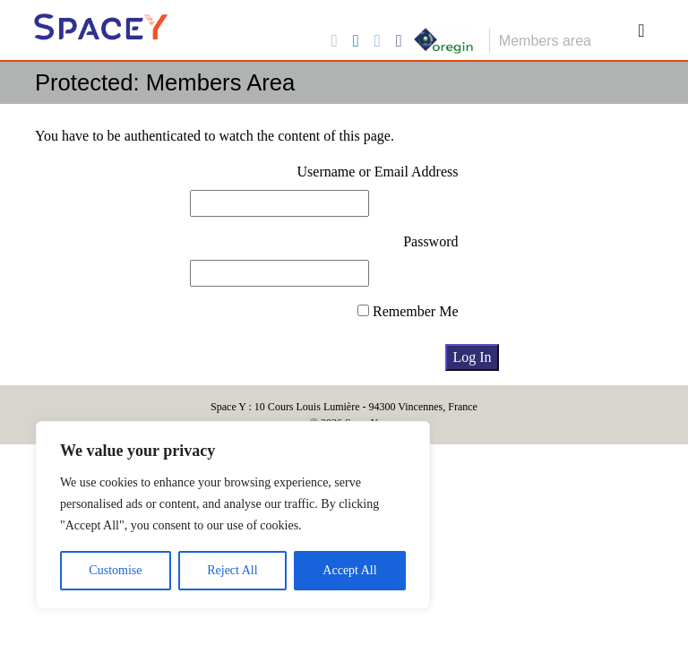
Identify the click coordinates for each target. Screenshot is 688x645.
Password (430, 241)
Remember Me (408, 311)
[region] (233, 515)
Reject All (232, 570)
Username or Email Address (378, 171)
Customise (115, 570)
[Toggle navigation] (641, 30)
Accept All (349, 570)
